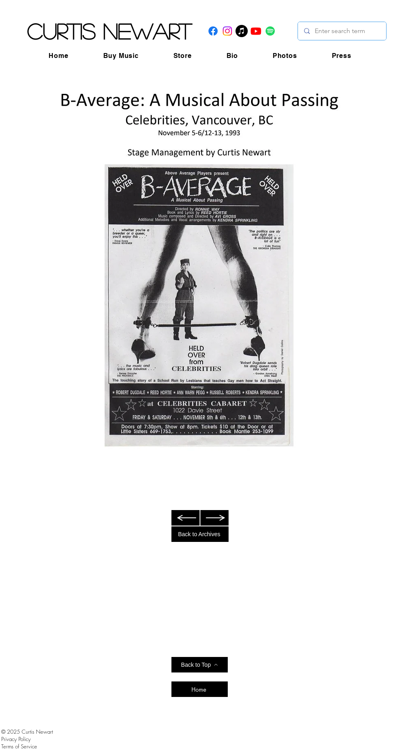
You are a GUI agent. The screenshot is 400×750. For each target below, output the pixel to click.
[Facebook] (213, 31)
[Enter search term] (342, 31)
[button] (120, 56)
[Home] (199, 689)
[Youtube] (256, 31)
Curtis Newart (109, 31)
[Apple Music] (242, 31)
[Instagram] (227, 31)
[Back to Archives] (200, 534)
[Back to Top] (199, 665)
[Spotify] (270, 31)
